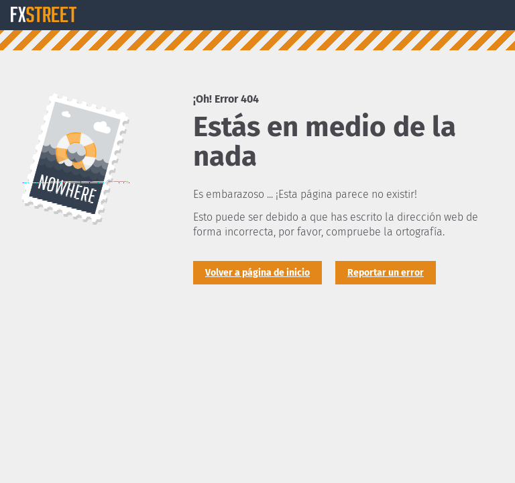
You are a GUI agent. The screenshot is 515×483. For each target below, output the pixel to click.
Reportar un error (385, 272)
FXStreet (43, 15)
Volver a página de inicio (257, 272)
